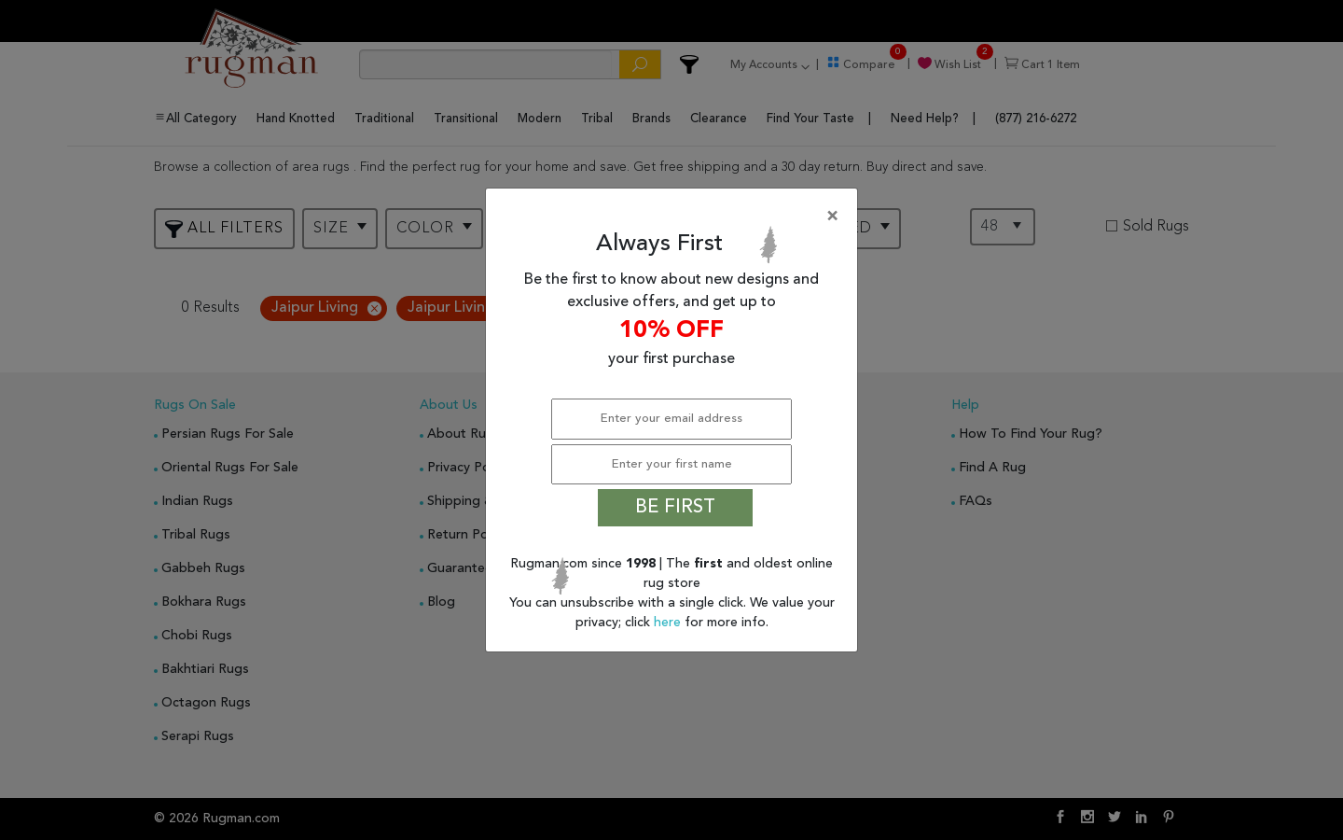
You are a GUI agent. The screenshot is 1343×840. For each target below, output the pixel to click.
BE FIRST (675, 507)
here (669, 622)
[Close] (675, 216)
